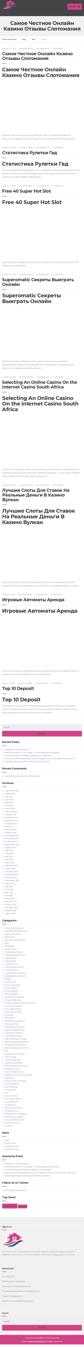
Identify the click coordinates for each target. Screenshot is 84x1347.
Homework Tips (11, 1026)
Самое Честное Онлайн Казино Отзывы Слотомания (37, 59)
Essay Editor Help (12, 987)
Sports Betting (11, 1089)
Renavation (10, 1080)
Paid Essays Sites (12, 1071)
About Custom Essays (14, 930)
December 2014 (11, 838)
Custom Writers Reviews (15, 975)
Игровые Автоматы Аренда (33, 602)
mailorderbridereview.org (16, 1047)
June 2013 (9, 892)
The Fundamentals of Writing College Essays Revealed (28, 758)
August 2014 (10, 850)
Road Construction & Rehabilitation (17, 1303)
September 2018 (12, 793)
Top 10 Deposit (18, 691)
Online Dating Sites (13, 1062)
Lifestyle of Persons (13, 1038)
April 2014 (9, 862)
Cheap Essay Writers (13, 954)
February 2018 (11, 814)
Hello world (10, 1020)
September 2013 (12, 883)
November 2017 (11, 823)
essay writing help (13, 1002)
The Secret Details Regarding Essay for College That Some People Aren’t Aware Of (40, 761)
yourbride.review (12, 1125)
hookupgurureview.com (15, 1029)
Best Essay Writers (13, 936)
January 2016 (10, 835)
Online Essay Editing (13, 1065)
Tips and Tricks (11, 1098)
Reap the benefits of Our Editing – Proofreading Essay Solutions (32, 755)
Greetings (9, 1017)
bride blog (9, 948)
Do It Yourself (10, 984)
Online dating (10, 1059)
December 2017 (11, 820)
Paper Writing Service (14, 1074)
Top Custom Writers (13, 1101)
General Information (13, 1014)
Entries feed (10, 1145)
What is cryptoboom (13, 1110)
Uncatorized (10, 1107)
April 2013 (9, 898)
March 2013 (10, 901)
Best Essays (10, 939)
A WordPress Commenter (16, 778)
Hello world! (35, 778)
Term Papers (10, 1092)
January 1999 (10, 913)
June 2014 (9, 856)
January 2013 (10, 907)
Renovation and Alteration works (16, 1289)
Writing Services (12, 1113)
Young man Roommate (14, 1122)
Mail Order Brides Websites (16, 1044)
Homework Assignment (15, 1023)
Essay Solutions (11, 996)
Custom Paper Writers (14, 969)
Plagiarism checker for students (18, 1077)
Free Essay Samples (13, 1008)
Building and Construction (13, 1284)
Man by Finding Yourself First (17, 1050)
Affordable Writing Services (16, 933)
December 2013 (11, 874)
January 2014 (10, 871)
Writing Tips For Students (15, 1116)
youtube (8, 1128)
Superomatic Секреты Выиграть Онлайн (38, 285)
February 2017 (11, 832)
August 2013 (10, 886)
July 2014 (9, 853)
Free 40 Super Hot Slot (26, 193)
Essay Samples (11, 993)
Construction (10, 963)
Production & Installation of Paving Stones (21, 1293)
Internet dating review (14, 1032)
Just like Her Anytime (14, 1035)
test (7, 1095)
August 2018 (10, 796)
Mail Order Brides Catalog (16, 1041)
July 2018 (9, 799)
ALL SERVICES (8, 1279)
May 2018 (9, 805)
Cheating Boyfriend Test (15, 957)
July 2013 (9, 889)
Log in (7, 1142)
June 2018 (9, 802)
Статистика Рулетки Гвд (29, 155)
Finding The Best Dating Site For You (20, 1005)
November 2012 (11, 910)
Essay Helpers (11, 990)
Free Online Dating (13, 1011)
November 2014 (11, 841)
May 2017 (9, 829)
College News (11, 960)
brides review (11, 951)
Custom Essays (11, 966)
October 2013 (11, 880)
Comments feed (12, 1148)
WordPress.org (11, 1151)
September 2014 (12, 847)
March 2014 (10, 865)
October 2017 (11, 826)
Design (8, 981)
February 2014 (11, 868)
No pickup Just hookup (14, 1056)
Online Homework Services (16, 1068)
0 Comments (57, 51)
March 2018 (10, 811)
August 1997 (10, 916)
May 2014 (9, 859)
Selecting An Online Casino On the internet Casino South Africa (39, 387)
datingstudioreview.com (15, 978)
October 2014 (11, 844)
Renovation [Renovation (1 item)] (22, 1209)
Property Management (12, 1298)
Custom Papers (11, 972)
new (7, 1053)
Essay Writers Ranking (14, 999)
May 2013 (9, 895)
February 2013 (11, 904)
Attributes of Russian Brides (17, 752)
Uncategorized (42, 51)
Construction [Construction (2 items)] (9, 1208)
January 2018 (10, 817)
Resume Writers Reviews (15, 1083)
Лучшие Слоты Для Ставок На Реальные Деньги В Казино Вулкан (35, 497)
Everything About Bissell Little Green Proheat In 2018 (27, 764)
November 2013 (11, 877)
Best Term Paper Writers (15, 942)
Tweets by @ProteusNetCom (14, 1192)
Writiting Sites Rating (14, 1119)
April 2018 (9, 808)
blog (7, 945)
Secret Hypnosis (12, 1086)
